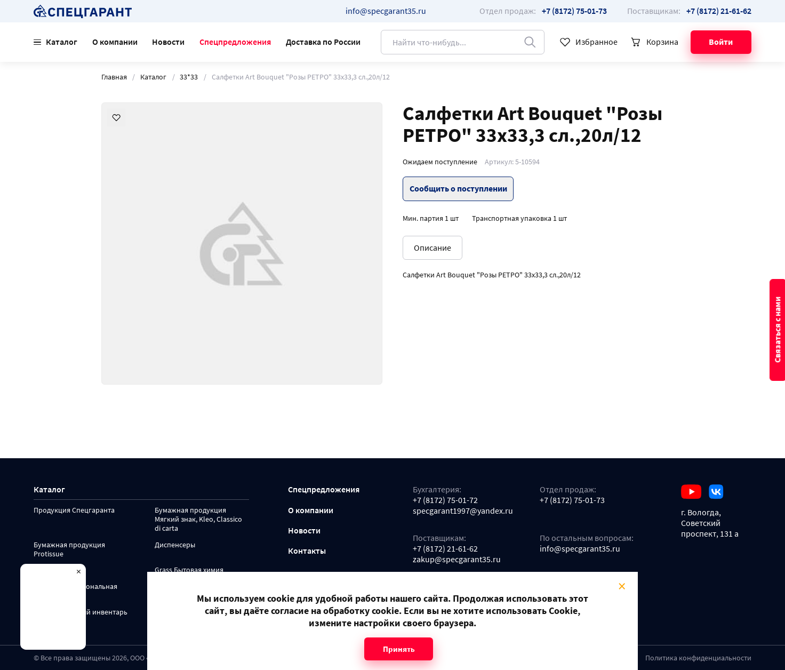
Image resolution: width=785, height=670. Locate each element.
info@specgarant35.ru (386, 10)
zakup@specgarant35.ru (457, 559)
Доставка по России (323, 41)
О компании (115, 41)
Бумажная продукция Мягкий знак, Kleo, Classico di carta (198, 519)
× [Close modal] (622, 586)
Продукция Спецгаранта (74, 510)
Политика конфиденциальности (698, 658)
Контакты (307, 551)
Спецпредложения (235, 41)
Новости (168, 41)
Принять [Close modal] (399, 649)
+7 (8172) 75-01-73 (572, 500)
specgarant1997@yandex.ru (463, 511)
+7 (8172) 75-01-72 (445, 500)
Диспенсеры (175, 544)
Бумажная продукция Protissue (69, 549)
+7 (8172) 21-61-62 (445, 549)
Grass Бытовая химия (189, 570)
